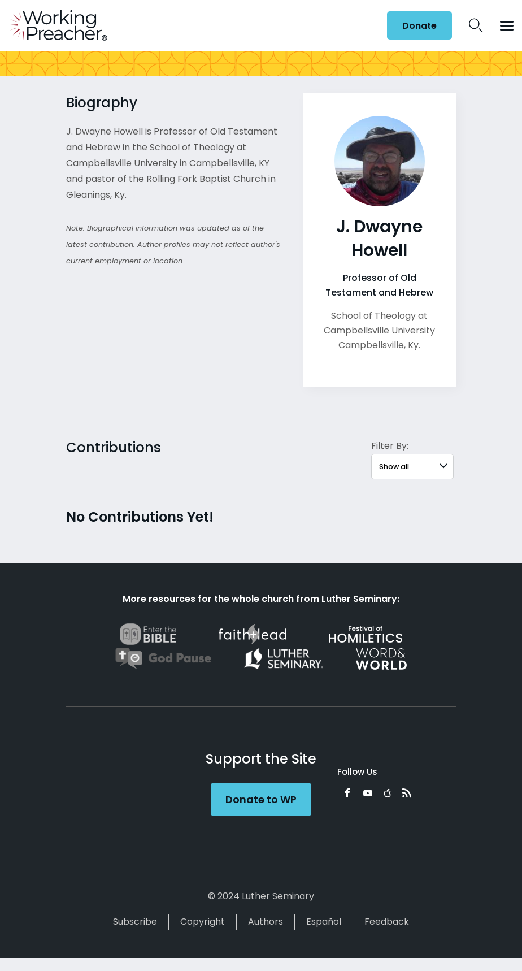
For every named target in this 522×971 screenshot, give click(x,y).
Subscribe (135, 921)
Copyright (202, 921)
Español (323, 921)
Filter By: (389, 445)
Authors (265, 921)
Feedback (386, 921)
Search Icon (476, 25)
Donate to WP (261, 799)
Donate (419, 25)
